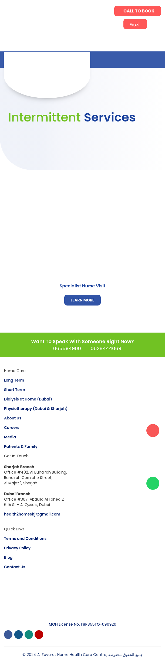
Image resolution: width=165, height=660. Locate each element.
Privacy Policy (17, 548)
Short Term (14, 389)
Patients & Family (21, 446)
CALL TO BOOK (138, 11)
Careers (11, 427)
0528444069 (105, 348)
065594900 (67, 348)
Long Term (14, 380)
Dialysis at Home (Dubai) (28, 399)
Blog (8, 557)
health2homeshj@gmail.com (32, 514)
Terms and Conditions (25, 538)
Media (10, 437)
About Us (12, 418)
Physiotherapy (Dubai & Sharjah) (36, 408)
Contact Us (14, 567)
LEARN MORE (83, 300)
